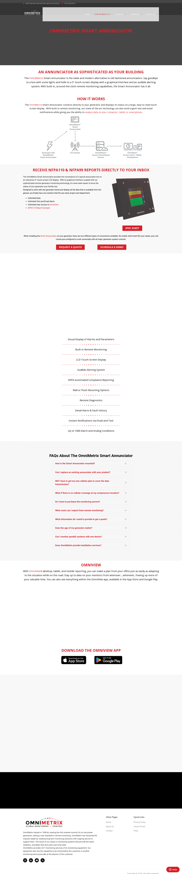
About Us (153, 12)
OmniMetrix (36, 74)
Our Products (105, 12)
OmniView (137, 12)
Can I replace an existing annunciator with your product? (82, 468)
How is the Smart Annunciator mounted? (75, 459)
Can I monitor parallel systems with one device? (78, 533)
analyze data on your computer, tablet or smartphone (113, 108)
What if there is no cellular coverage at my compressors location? (87, 489)
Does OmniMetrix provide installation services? (78, 541)
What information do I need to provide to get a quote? (81, 515)
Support (122, 12)
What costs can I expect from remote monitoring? (79, 506)
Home (89, 12)
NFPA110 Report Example (39, 204)
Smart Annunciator (48, 232)
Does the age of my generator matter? (73, 524)
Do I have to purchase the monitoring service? (77, 498)
